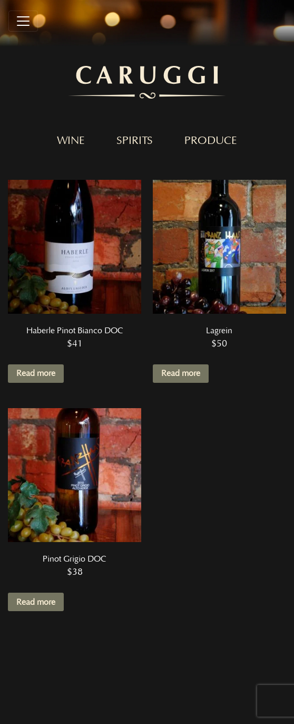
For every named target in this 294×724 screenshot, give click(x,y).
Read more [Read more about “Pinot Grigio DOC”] (35, 602)
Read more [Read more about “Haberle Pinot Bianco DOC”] (35, 373)
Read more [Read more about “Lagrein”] (180, 373)
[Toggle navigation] (23, 21)
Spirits (134, 140)
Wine (71, 140)
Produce (210, 140)
